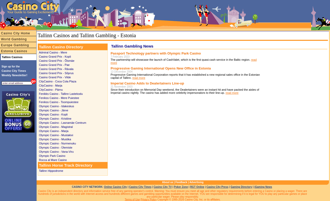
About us (167, 182)
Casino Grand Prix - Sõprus (56, 73)
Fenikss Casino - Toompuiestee (58, 102)
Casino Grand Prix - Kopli (55, 56)
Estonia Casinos (14, 51)
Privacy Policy (148, 199)
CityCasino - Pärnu (51, 89)
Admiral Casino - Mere (53, 52)
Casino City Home (15, 33)
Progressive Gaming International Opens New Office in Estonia (161, 68)
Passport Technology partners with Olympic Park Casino (156, 53)
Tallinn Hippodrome (51, 170)
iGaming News (263, 186)
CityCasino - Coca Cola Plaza (57, 81)
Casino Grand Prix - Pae (54, 64)
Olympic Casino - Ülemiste (55, 147)
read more (138, 77)
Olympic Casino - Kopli (53, 114)
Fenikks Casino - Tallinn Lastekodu (61, 93)
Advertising (196, 182)
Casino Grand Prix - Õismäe (57, 60)
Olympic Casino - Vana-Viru (56, 151)
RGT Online (197, 186)
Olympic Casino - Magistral (56, 126)
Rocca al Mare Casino (53, 159)
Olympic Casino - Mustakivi (56, 135)
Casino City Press (217, 186)
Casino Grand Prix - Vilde (55, 77)
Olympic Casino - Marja (53, 131)
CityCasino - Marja (50, 85)
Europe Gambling (15, 45)
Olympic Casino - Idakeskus (56, 106)
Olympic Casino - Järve (53, 110)
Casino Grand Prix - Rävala (56, 69)
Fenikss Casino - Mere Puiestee (59, 97)
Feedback (181, 182)
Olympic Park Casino (52, 155)
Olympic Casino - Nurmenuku (57, 143)
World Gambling (14, 39)
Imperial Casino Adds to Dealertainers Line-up (147, 83)
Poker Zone (181, 186)
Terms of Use (132, 199)
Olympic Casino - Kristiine (55, 118)
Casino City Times (140, 186)
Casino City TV (163, 186)
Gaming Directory (241, 186)
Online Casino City (115, 186)
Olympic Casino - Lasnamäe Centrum (62, 122)
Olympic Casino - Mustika (55, 139)
